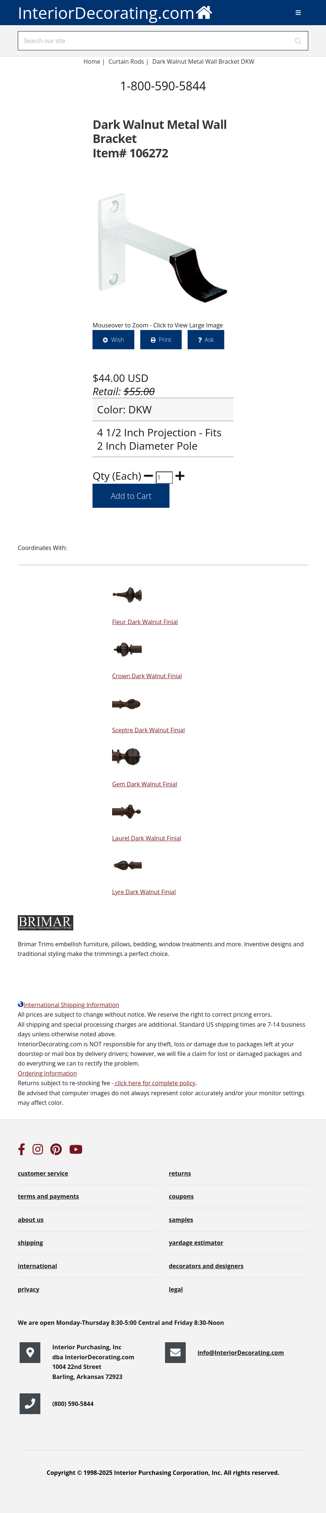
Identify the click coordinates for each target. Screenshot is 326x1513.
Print (165, 340)
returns (180, 1173)
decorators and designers (206, 1266)
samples (181, 1220)
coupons (181, 1196)
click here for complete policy (154, 1083)
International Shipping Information (68, 1005)
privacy (28, 1289)
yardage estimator (196, 1243)
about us (31, 1220)
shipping (30, 1243)
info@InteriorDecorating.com (241, 1353)
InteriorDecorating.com (115, 12)
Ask (209, 340)
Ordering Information (47, 1073)
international (37, 1266)
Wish (117, 340)
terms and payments (48, 1196)
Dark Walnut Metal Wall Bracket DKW (203, 61)
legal (176, 1289)
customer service (43, 1173)
